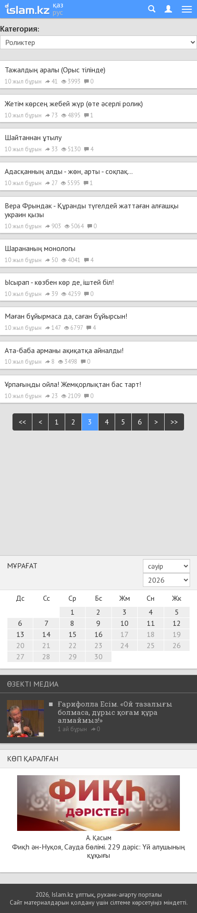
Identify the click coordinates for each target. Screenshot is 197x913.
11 (151, 623)
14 (46, 634)
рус (58, 12)
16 (98, 634)
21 (46, 645)
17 (124, 634)
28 (46, 656)
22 (72, 645)
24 (124, 645)
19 (176, 634)
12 (176, 623)
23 (98, 645)
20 (20, 645)
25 (151, 645)
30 (98, 656)
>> (174, 421)
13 (20, 634)
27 (20, 656)
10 (124, 623)
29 (72, 656)
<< (22, 421)
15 (72, 634)
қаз (58, 4)
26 (176, 645)
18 (151, 634)
